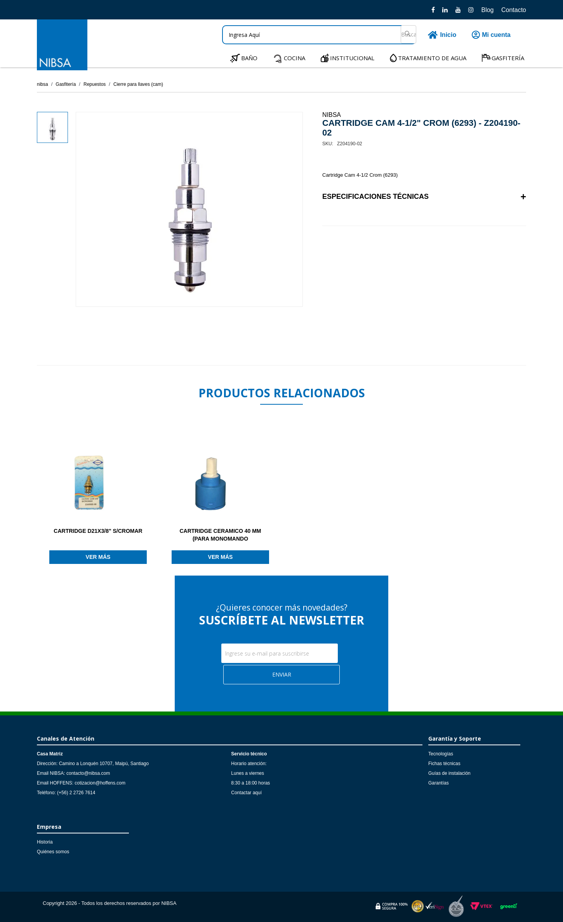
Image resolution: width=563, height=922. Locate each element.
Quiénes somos (53, 851)
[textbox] (319, 34)
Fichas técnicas (444, 763)
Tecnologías (440, 754)
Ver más (98, 557)
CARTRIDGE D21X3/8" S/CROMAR (98, 531)
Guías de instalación (449, 773)
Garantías (438, 783)
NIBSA (331, 114)
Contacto (513, 10)
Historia (45, 842)
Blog (487, 10)
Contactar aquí (246, 792)
